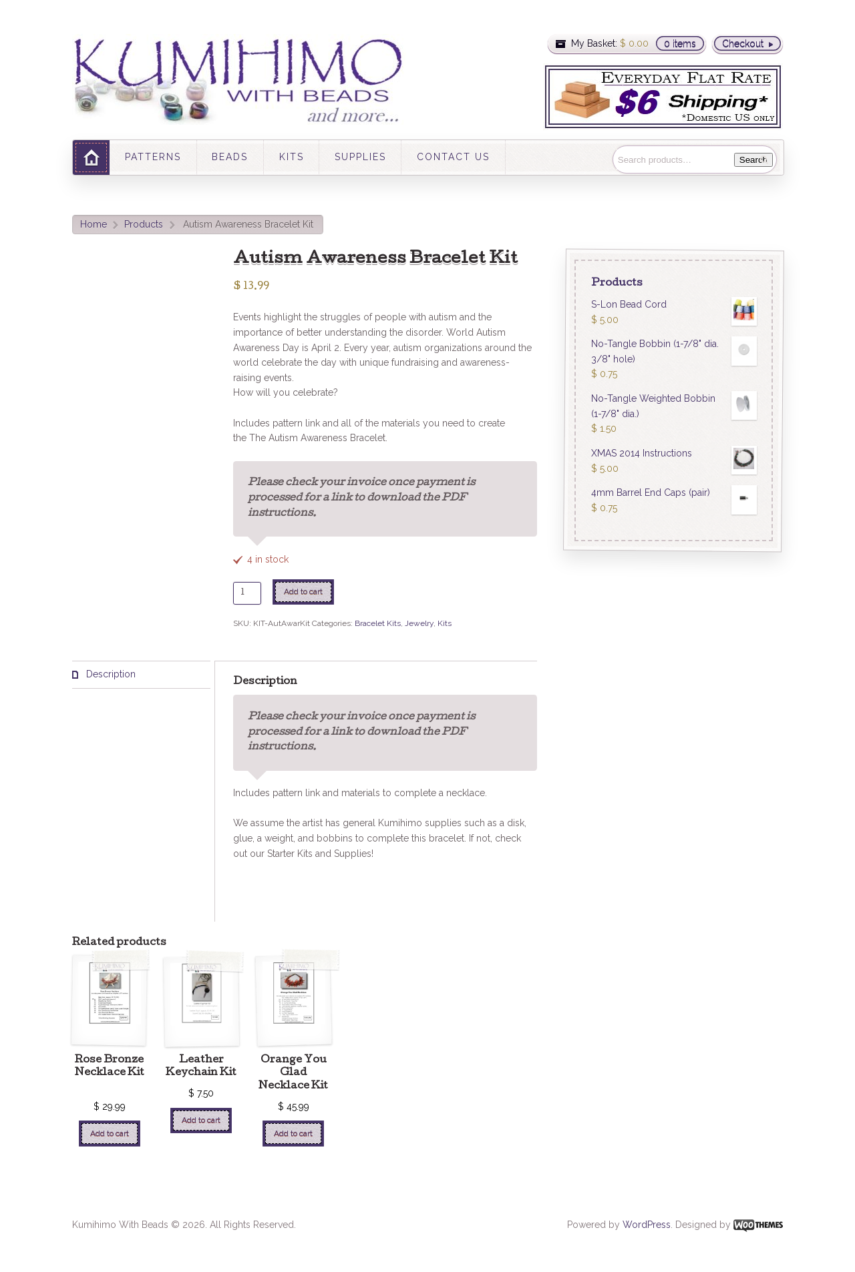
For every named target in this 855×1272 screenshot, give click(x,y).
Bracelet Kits (378, 623)
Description (109, 674)
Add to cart (303, 591)
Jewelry (419, 623)
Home (93, 224)
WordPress (647, 1224)
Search (753, 160)
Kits (445, 623)
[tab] (141, 675)
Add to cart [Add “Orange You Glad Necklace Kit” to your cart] (293, 1133)
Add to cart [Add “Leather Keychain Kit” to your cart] (201, 1120)
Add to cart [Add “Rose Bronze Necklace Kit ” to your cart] (109, 1133)
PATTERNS (153, 156)
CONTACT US (453, 156)
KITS (291, 156)
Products (143, 224)
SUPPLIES (360, 156)
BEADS (230, 156)
